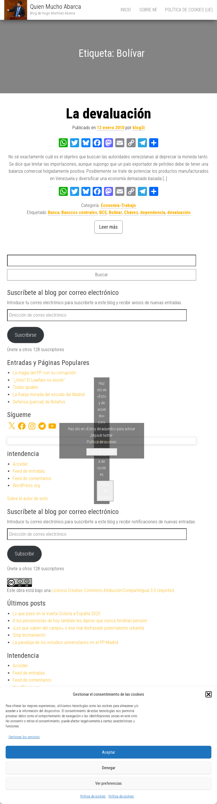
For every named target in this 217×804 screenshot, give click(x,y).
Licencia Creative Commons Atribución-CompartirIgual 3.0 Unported (113, 590)
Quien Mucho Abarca (55, 6)
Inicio (126, 9)
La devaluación (108, 113)
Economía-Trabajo (118, 205)
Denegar (108, 767)
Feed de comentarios (32, 478)
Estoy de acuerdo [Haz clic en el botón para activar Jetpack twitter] (101, 451)
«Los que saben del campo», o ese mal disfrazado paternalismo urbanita (78, 628)
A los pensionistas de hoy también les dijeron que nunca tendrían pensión (80, 620)
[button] (208, 694)
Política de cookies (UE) (189, 9)
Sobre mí (148, 9)
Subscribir (24, 554)
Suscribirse (25, 335)
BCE (103, 212)
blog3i (139, 127)
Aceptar (108, 752)
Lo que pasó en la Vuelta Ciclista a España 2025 (56, 613)
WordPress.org (26, 485)
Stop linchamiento (29, 635)
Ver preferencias (108, 783)
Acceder (20, 464)
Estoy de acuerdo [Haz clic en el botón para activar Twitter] (105, 491)
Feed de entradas (29, 471)
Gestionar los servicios (24, 737)
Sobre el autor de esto (27, 498)
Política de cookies (93, 796)
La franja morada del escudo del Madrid (48, 394)
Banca (53, 212)
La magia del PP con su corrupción (44, 372)
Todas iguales (25, 387)
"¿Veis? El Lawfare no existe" (39, 380)
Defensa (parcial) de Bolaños (39, 402)
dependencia (152, 212)
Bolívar (115, 212)
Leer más (108, 227)
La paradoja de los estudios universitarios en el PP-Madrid (65, 642)
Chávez (131, 212)
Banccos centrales (79, 212)
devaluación (178, 212)
